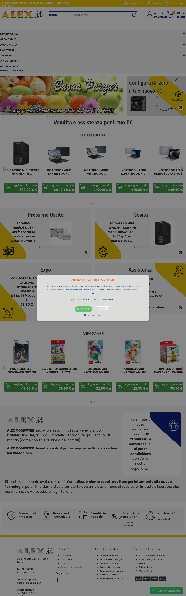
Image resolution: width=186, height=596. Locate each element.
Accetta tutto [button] (83, 309)
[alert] (93, 298)
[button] (93, 298)
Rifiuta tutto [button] (103, 309)
